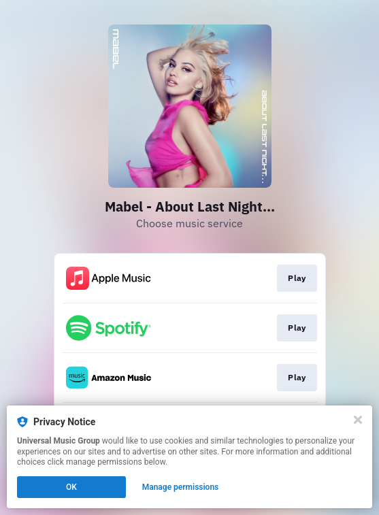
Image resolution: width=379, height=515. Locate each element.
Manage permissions (180, 487)
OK (71, 487)
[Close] (358, 420)
